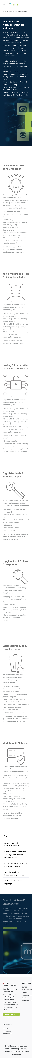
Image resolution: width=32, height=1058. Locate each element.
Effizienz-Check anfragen (9, 1014)
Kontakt (6, 1028)
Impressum (7, 1031)
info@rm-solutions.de (18, 1046)
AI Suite (10, 12)
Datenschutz (7, 1034)
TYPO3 (24, 987)
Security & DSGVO (21, 12)
